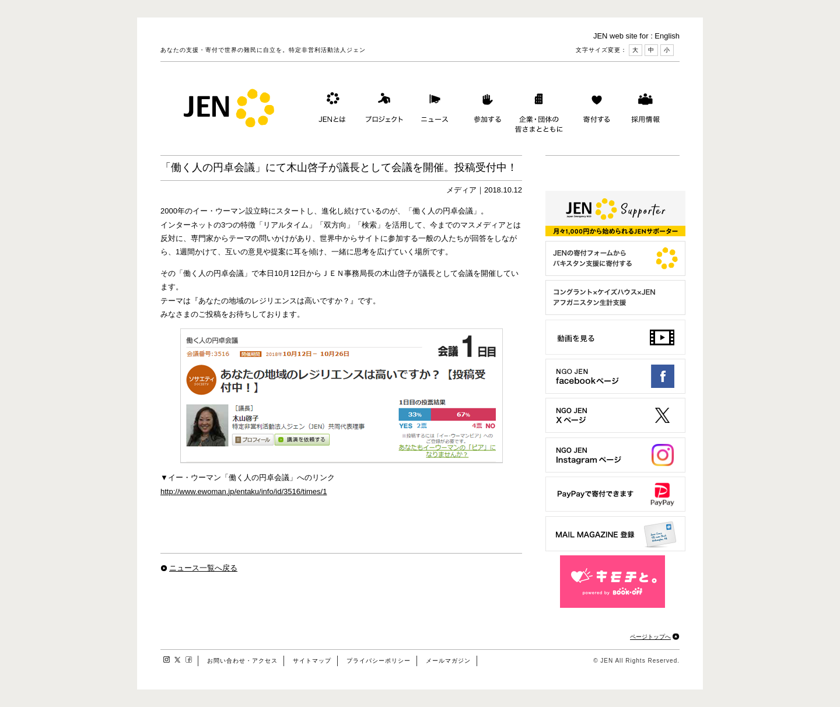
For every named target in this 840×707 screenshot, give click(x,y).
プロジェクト (382, 110)
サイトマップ (312, 660)
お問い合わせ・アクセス (242, 660)
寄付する (594, 110)
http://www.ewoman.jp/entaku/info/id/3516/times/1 (243, 491)
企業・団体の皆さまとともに (539, 110)
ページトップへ (650, 637)
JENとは (331, 110)
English (667, 36)
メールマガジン (448, 660)
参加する (485, 110)
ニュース (433, 110)
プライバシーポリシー (378, 660)
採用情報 (645, 110)
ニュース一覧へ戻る (203, 568)
